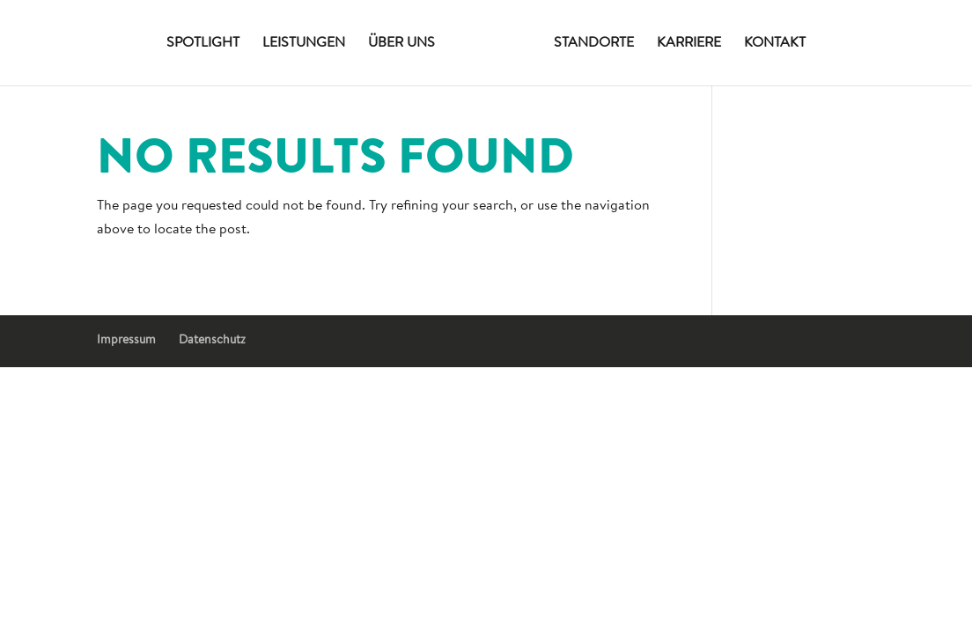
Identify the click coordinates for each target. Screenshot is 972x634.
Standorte (594, 43)
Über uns (401, 43)
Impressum (126, 341)
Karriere (689, 43)
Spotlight (202, 43)
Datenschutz (212, 341)
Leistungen (303, 43)
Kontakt (775, 43)
